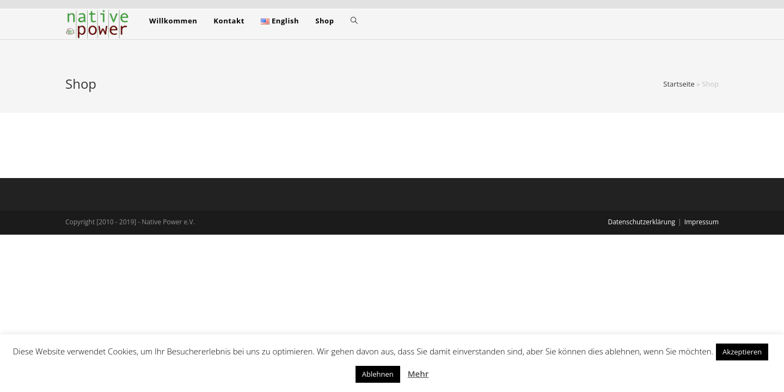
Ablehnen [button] (378, 374)
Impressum (701, 221)
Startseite (679, 84)
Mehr (418, 373)
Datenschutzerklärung (641, 221)
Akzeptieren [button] (742, 352)
